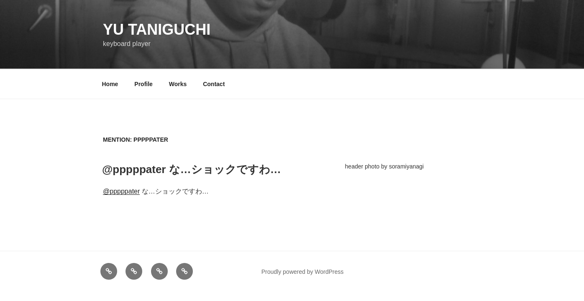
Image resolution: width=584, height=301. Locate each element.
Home (110, 84)
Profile (143, 84)
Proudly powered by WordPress (302, 271)
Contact (214, 84)
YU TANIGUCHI (156, 29)
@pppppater (121, 191)
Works (178, 84)
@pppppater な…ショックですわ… (191, 169)
